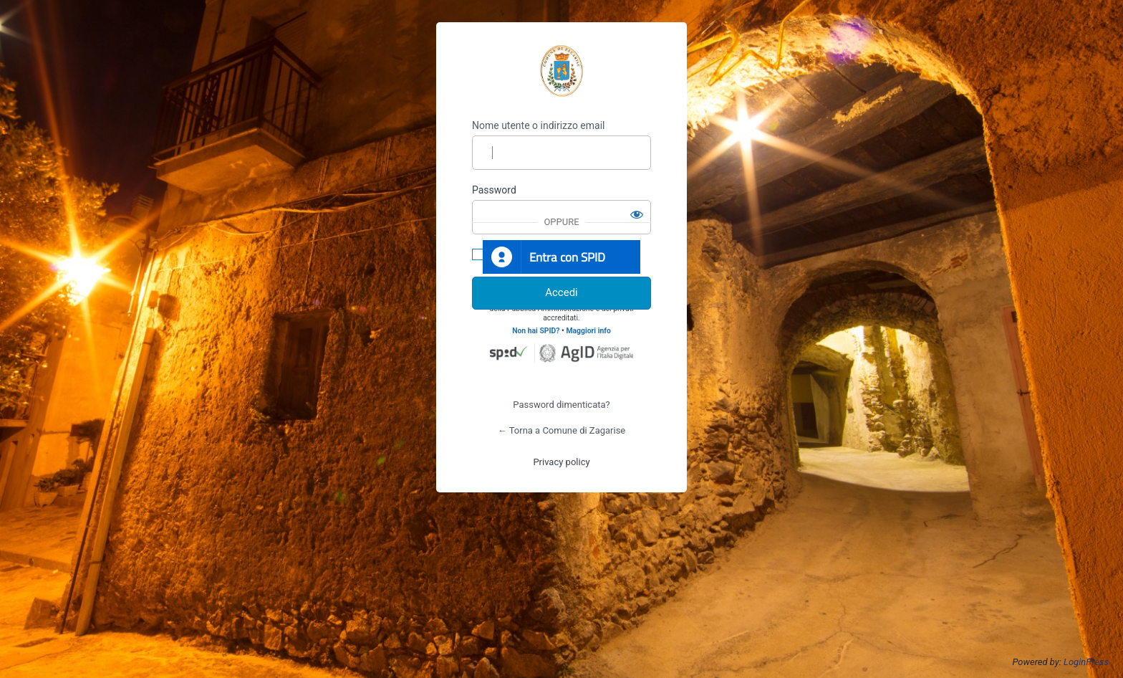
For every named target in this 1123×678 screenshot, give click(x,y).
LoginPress (1086, 661)
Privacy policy (561, 462)
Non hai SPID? (535, 330)
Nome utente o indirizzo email (538, 125)
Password (494, 190)
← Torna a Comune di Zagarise (562, 430)
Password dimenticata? (561, 404)
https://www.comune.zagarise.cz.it (561, 71)
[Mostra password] (636, 214)
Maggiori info (588, 330)
